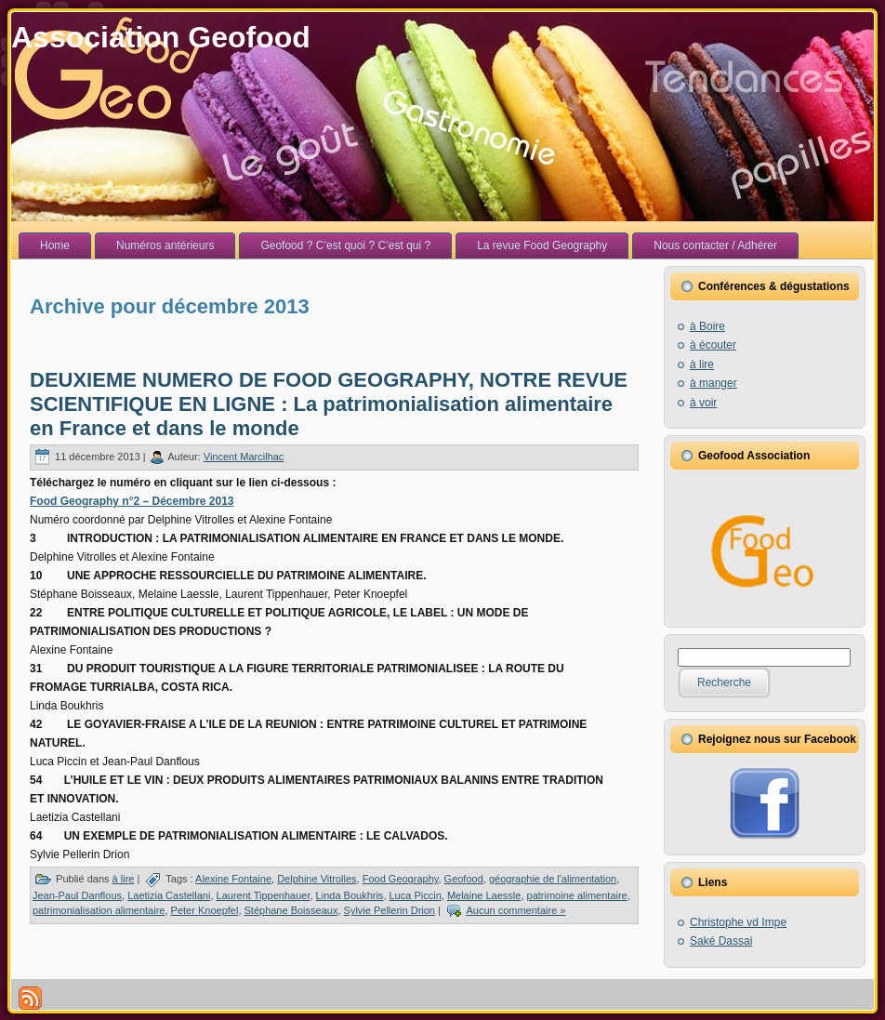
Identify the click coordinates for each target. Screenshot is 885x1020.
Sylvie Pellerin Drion (389, 910)
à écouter (713, 344)
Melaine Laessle (484, 895)
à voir (703, 402)
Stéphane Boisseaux (291, 910)
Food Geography (401, 878)
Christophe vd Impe (738, 922)
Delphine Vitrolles (316, 878)
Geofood (463, 878)
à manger (713, 383)
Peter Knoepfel (205, 910)
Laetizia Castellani (168, 895)
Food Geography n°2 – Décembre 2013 (132, 501)
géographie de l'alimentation (552, 878)
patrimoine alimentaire (577, 895)
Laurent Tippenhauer (263, 895)
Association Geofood (160, 37)
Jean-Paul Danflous (77, 895)
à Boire (707, 326)
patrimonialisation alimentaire (99, 910)
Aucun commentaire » (515, 910)
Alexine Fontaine (233, 878)
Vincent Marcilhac (244, 456)
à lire (123, 878)
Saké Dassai (721, 940)
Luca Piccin (416, 895)
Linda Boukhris (350, 895)
